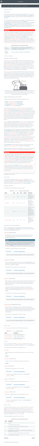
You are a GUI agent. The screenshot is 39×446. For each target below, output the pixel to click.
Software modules (10, 5)
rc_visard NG (20, 1)
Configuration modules (18, 5)
